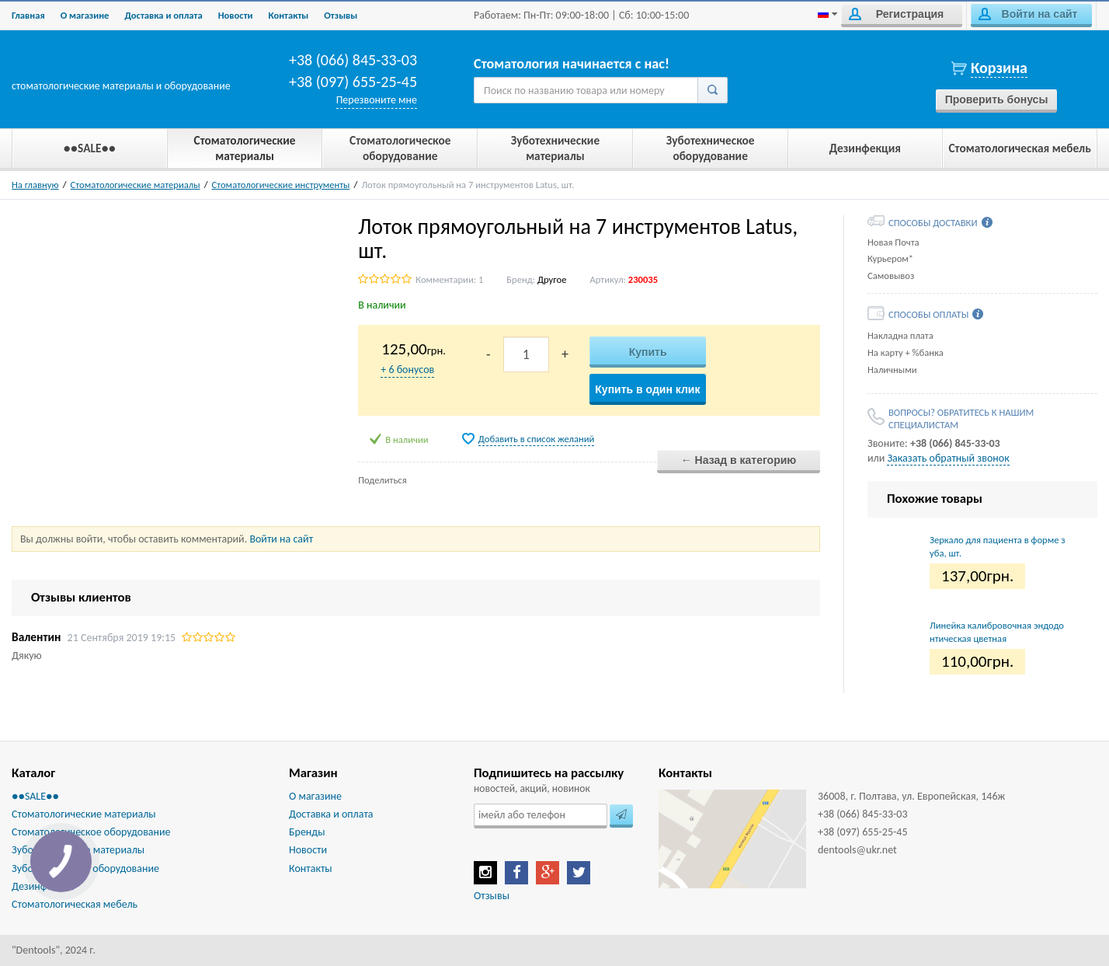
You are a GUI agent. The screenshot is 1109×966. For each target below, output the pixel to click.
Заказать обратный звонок (948, 458)
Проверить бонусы (996, 99)
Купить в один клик (647, 389)
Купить (648, 352)
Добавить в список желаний (536, 439)
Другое (551, 279)
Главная (28, 15)
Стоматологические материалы (135, 184)
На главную (35, 184)
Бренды (307, 832)
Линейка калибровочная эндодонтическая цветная (997, 631)
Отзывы (340, 15)
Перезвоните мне (376, 99)
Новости (235, 15)
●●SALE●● (35, 796)
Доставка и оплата (163, 15)
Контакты (289, 15)
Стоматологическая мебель (74, 904)
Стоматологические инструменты (281, 184)
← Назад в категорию (739, 460)
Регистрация (896, 14)
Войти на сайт (1028, 14)
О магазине (85, 15)
